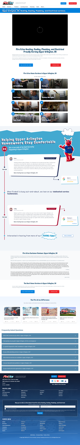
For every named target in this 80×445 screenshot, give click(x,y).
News (41, 393)
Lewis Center (43, 421)
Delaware (4, 428)
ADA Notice (32, 434)
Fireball (60, 393)
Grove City (23, 428)
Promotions (5, 395)
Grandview (23, 427)
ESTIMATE (63, 3)
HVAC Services (24, 390)
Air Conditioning (18, 86)
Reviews (42, 392)
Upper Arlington (62, 425)
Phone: (4, 383)
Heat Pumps (17, 97)
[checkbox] (5, 408)
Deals (37, 6)
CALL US (26, 65)
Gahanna (23, 421)
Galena (22, 423)
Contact (61, 392)
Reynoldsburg (62, 421)
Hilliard (23, 430)
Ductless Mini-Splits (48, 97)
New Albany (42, 423)
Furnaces (45, 86)
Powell (41, 430)
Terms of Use (47, 434)
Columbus (4, 427)
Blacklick (4, 423)
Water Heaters (46, 120)
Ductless (23, 397)
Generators (24, 395)
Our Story (61, 390)
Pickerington (43, 428)
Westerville (61, 427)
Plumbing (16, 109)
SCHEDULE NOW (73, 3)
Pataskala (42, 427)
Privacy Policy (62, 411)
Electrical (45, 109)
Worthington (61, 430)
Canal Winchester (6, 425)
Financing (32, 6)
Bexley (3, 421)
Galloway (23, 425)
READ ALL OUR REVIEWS (68, 235)
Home (3, 6)
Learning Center (24, 6)
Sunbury (60, 423)
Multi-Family (17, 120)
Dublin (3, 430)
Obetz (41, 425)
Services (7, 9)
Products (16, 6)
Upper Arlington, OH (15, 9)
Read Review (74, 223)
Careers (61, 395)
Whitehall (61, 428)
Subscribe (40, 413)
